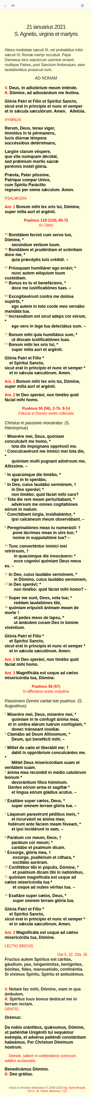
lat (13, 5)
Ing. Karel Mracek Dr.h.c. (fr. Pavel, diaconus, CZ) (56, 1089)
